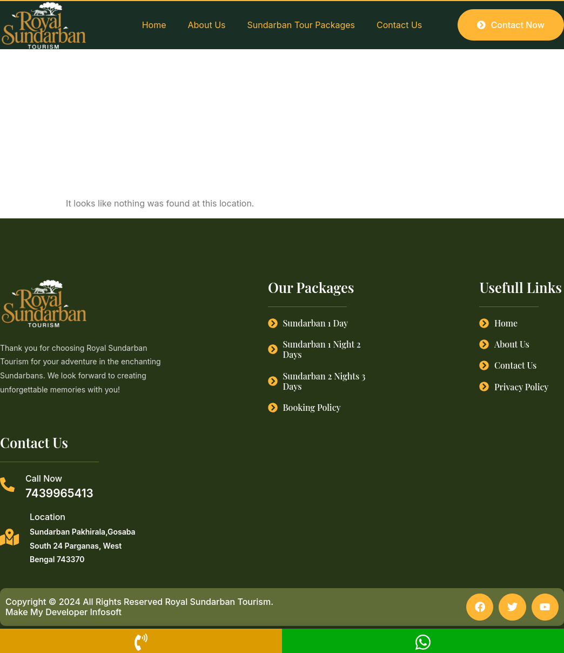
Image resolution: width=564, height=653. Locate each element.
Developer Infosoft (83, 612)
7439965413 (59, 493)
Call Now (43, 478)
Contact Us (399, 24)
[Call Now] (7, 484)
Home (154, 24)
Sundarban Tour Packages (301, 24)
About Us (207, 24)
